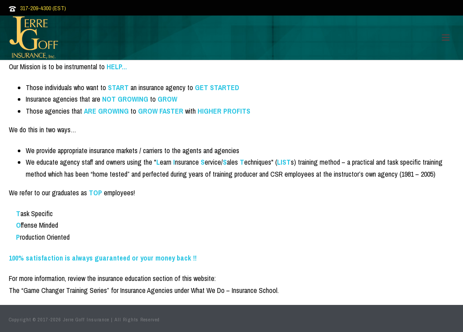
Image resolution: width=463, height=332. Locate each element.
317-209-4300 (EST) (43, 8)
